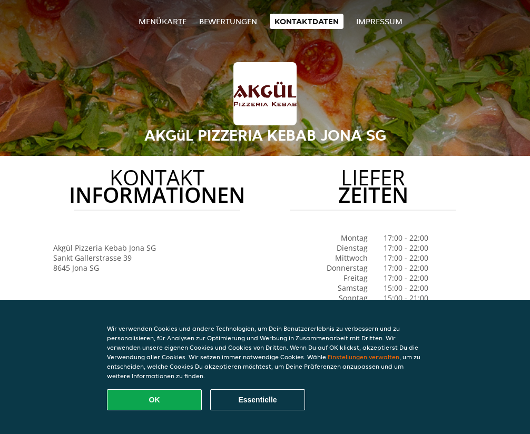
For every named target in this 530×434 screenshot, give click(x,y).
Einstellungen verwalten (363, 357)
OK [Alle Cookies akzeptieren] (154, 400)
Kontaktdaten (306, 21)
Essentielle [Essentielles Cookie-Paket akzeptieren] (257, 400)
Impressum (379, 21)
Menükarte (163, 21)
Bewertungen (228, 21)
